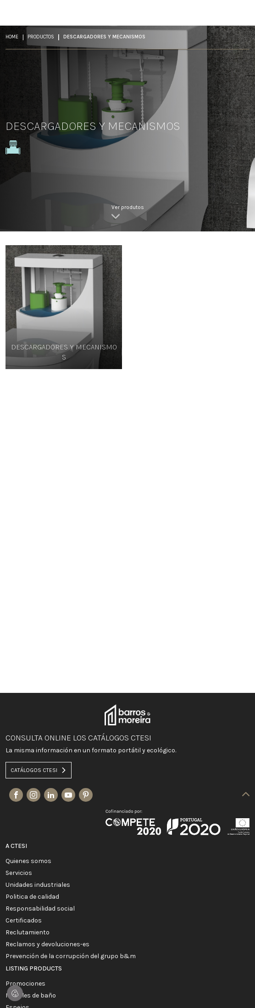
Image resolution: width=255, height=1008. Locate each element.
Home (12, 37)
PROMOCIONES (25, 983)
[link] (127, 213)
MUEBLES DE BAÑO (31, 995)
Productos (41, 37)
